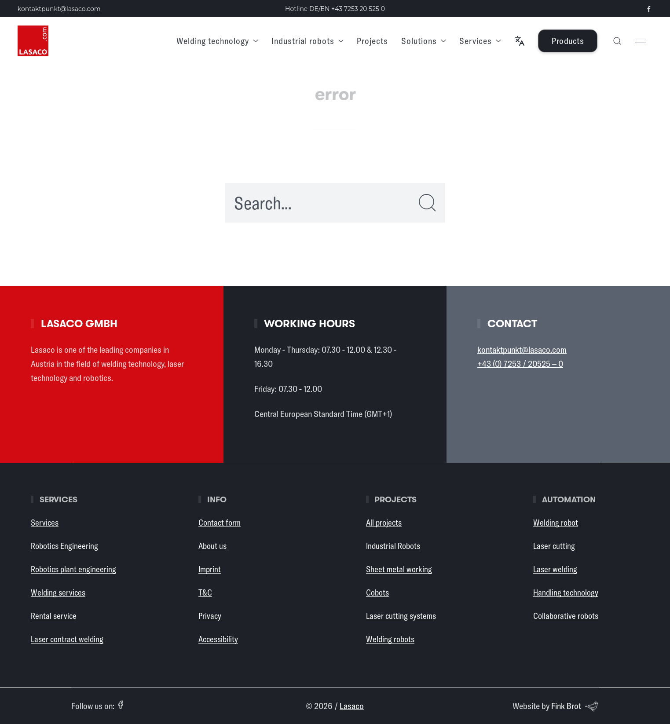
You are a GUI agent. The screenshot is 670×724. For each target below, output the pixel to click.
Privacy (209, 616)
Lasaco (352, 705)
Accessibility (218, 639)
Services (45, 522)
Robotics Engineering (64, 546)
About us (212, 546)
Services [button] (480, 40)
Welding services (58, 592)
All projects (384, 522)
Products (568, 40)
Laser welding (555, 569)
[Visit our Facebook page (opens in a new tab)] (648, 9)
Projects (372, 40)
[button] (519, 41)
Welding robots (390, 639)
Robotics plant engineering (73, 569)
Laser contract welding (67, 639)
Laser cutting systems (401, 616)
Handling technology (565, 592)
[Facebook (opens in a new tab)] (120, 704)
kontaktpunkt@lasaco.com (522, 349)
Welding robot (555, 522)
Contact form (219, 522)
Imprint (209, 569)
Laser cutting (554, 546)
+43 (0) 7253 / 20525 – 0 (520, 363)
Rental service (54, 616)
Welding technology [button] (217, 40)
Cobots (377, 592)
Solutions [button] (423, 40)
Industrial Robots (393, 546)
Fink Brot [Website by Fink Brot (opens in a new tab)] (575, 706)
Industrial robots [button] (307, 40)
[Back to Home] (33, 41)
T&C (205, 592)
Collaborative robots (565, 616)
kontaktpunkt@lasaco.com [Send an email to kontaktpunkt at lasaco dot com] (59, 9)
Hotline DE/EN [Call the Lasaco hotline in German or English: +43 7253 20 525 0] (335, 9)
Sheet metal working (399, 569)
